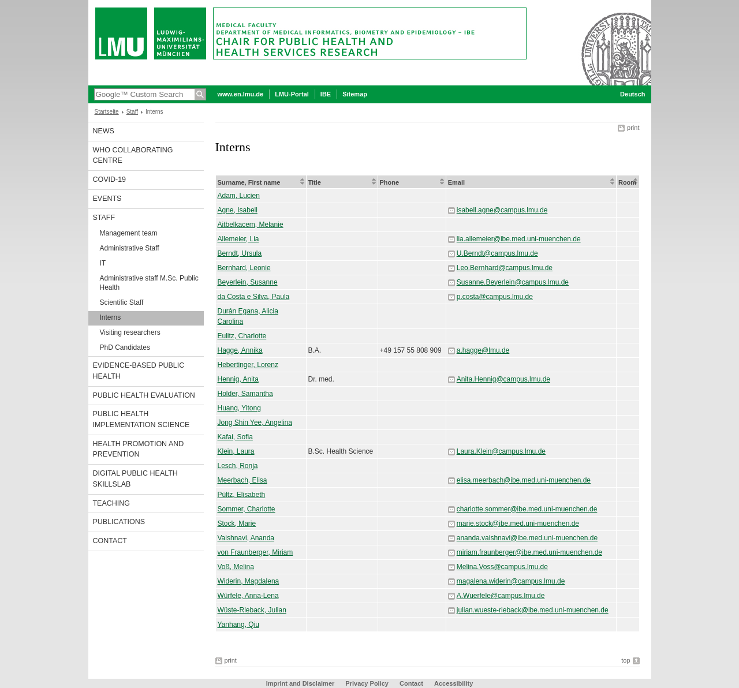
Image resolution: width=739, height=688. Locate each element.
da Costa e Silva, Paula (254, 297)
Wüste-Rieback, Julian (252, 610)
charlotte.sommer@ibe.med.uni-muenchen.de (527, 509)
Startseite (107, 112)
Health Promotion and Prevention (138, 449)
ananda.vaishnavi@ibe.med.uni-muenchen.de (527, 538)
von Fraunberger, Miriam (255, 552)
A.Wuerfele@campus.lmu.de (501, 596)
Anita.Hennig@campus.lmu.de (503, 379)
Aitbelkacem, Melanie (250, 224)
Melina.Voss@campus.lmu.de (502, 567)
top (625, 660)
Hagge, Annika (240, 350)
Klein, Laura (236, 451)
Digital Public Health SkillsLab (135, 478)
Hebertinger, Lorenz (248, 365)
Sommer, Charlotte (246, 509)
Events (107, 199)
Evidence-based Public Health (139, 370)
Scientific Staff (122, 302)
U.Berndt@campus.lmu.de (497, 253)
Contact (110, 541)
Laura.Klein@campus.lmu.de (501, 451)
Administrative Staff (129, 248)
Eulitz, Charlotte (242, 336)
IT (103, 263)
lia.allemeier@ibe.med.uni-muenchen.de (519, 239)
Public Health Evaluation (144, 395)
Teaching (111, 503)
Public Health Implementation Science (141, 419)
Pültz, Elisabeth (242, 495)
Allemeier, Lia (238, 239)
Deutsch (632, 94)
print (633, 127)
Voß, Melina (236, 567)
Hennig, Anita (238, 379)
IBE (325, 94)
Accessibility (453, 683)
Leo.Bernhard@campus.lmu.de (505, 268)
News (103, 131)
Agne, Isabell (237, 210)
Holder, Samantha (245, 394)
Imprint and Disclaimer (300, 683)
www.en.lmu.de (241, 94)
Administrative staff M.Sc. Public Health (149, 282)
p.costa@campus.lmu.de (495, 297)
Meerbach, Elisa (242, 480)
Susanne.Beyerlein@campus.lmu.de (513, 282)
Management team (129, 233)
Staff (132, 112)
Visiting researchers (130, 332)
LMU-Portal (292, 94)
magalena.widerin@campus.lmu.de (511, 581)
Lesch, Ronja (238, 466)
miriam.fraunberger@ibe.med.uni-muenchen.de (529, 552)
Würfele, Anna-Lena (248, 596)
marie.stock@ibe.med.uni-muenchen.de (518, 523)
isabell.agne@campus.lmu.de (502, 210)
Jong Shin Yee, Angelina (255, 422)
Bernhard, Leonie (244, 268)
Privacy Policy (367, 683)
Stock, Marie (237, 523)
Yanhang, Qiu (239, 624)
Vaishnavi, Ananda (246, 538)
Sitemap (354, 94)
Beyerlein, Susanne (248, 282)
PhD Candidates (125, 347)
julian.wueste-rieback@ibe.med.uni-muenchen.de (533, 610)
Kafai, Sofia (235, 437)
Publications (119, 522)
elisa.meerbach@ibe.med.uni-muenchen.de (524, 480)
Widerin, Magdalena (248, 581)
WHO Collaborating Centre (133, 155)
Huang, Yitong (239, 408)
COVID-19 (109, 179)
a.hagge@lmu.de (483, 350)
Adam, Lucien (239, 196)
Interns (110, 317)
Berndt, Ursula (240, 253)
